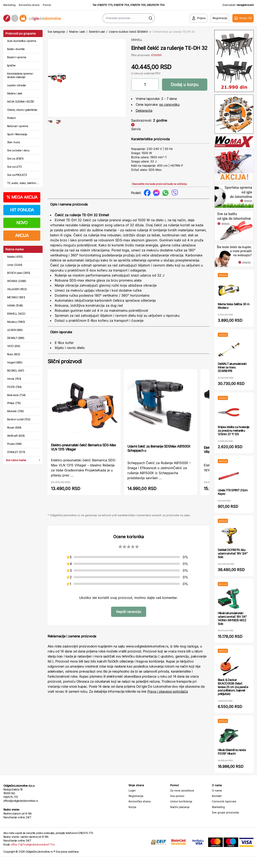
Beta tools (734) (16, 395)
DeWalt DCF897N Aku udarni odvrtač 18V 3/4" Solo (233, 553)
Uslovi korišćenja (181, 801)
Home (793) (14, 378)
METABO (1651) (16, 297)
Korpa (132, 807)
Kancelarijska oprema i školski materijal (20, 75)
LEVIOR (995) (15, 330)
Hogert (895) (14, 362)
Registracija (136, 796)
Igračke (11, 65)
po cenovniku (169, 104)
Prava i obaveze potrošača (167, 691)
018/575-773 (104, 4)
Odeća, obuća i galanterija (22, 109)
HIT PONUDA (22, 209)
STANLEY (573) (16, 452)
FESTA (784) (14, 387)
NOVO (21, 222)
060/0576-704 (156, 4)
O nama (217, 790)
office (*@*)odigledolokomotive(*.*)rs (33, 844)
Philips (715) (14, 403)
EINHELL (136, 39)
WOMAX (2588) (16, 281)
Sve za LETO (14, 166)
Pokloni (11, 118)
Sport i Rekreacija (17, 134)
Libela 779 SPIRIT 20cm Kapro (233, 491)
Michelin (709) (15, 411)
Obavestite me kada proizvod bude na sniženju (159, 183)
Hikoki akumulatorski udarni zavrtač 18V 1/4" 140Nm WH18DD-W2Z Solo (232, 618)
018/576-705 (138, 4)
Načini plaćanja (179, 807)
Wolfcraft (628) (16, 435)
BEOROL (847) (15, 370)
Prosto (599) (14, 443)
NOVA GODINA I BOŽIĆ (20, 101)
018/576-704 (121, 4)
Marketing (9, 4)
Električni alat (97, 31)
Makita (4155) (15, 256)
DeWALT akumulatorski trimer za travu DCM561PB (232, 367)
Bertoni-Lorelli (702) (18, 419)
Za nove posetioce (182, 790)
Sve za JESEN (15, 158)
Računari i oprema (17, 126)
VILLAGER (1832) (17, 289)
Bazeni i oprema (16, 57)
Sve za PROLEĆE (17, 174)
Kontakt (217, 796)
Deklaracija (144, 110)
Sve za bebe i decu (18, 150)
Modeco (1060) (16, 321)
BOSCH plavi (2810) (18, 272)
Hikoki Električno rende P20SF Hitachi (232, 751)
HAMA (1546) (15, 305)
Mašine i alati (14, 93)
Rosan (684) (14, 427)
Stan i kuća (13, 142)
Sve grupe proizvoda (225, 812)
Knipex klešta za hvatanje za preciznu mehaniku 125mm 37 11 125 (233, 430)
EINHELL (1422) (16, 313)
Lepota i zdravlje (16, 85)
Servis (136, 129)
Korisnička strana (29, 4)
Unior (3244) (14, 264)
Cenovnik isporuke (224, 801)
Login (132, 790)
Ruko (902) (13, 354)
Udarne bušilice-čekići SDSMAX (128, 31)
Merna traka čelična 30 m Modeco (233, 305)
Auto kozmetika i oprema (21, 40)
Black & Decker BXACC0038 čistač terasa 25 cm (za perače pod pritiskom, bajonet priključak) (233, 687)
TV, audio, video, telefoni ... (23, 183)
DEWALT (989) (15, 338)
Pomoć (47, 4)
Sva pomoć (177, 796)
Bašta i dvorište (16, 49)
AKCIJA (22, 235)
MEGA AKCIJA (21, 197)
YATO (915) (13, 346)
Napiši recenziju (128, 612)
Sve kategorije (56, 31)
